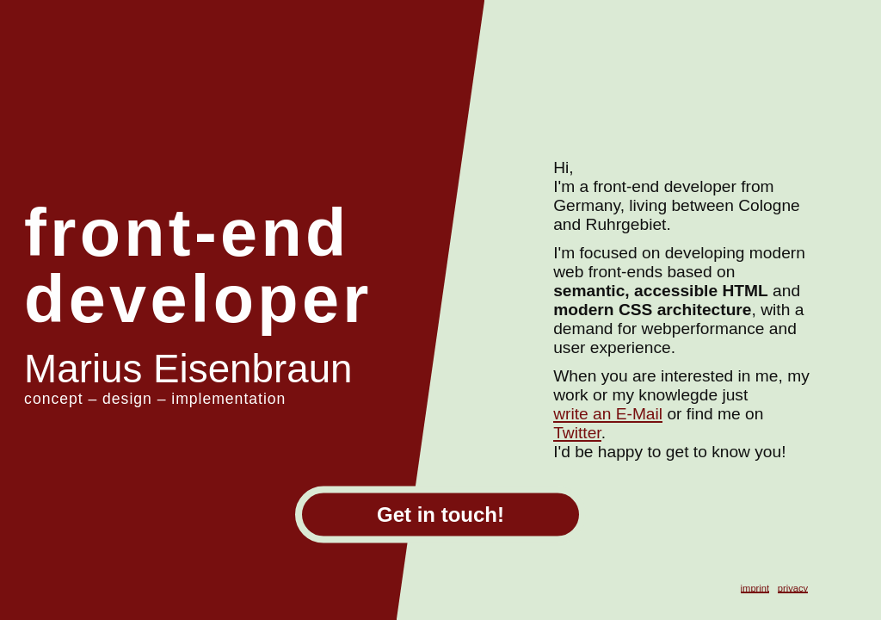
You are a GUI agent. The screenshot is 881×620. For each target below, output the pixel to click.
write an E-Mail (607, 414)
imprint (755, 588)
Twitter (577, 433)
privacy (793, 588)
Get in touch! (440, 514)
